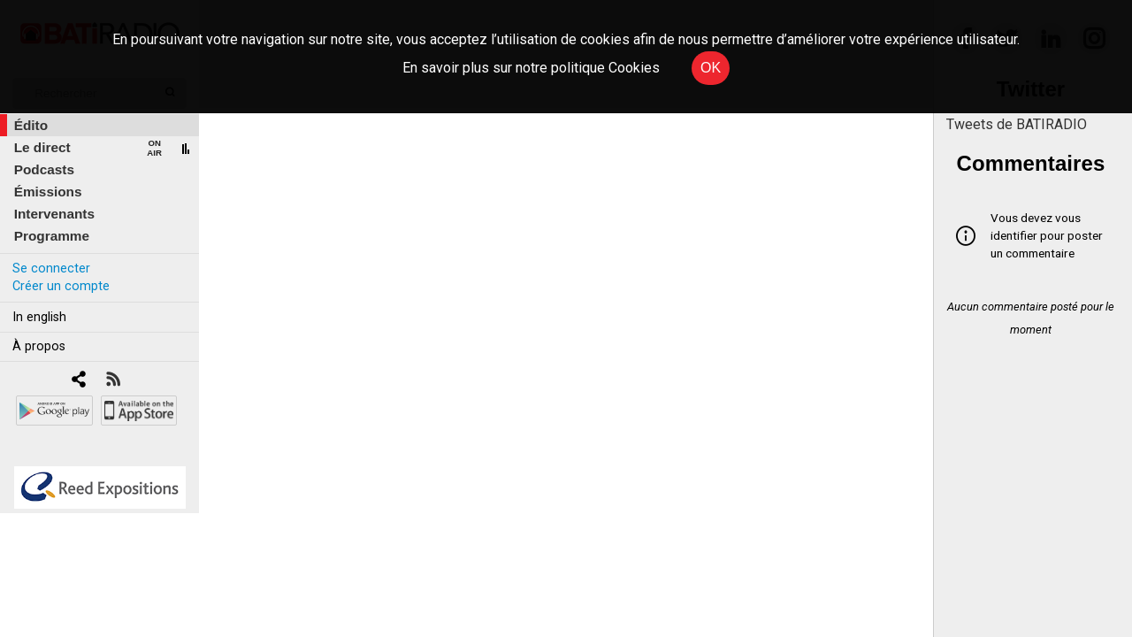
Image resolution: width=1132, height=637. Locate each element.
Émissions (48, 191)
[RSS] (112, 381)
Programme (51, 235)
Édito (31, 125)
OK (710, 67)
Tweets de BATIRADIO (1016, 124)
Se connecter (51, 268)
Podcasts (44, 169)
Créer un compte (61, 286)
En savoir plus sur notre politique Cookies (531, 67)
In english (39, 317)
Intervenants (54, 213)
